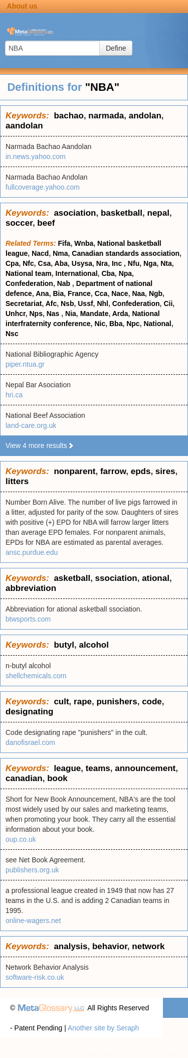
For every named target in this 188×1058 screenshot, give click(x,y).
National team (29, 273)
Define (116, 48)
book (57, 778)
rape (83, 701)
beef (46, 223)
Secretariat (24, 303)
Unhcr (16, 314)
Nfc (28, 263)
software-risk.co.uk (35, 977)
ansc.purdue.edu (32, 552)
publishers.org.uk (32, 870)
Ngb (155, 293)
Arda (120, 314)
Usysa (82, 263)
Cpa (12, 263)
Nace (119, 293)
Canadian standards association (125, 253)
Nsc (12, 334)
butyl (64, 645)
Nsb (67, 303)
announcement (145, 768)
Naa (138, 293)
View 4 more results (40, 445)
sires (165, 471)
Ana (42, 293)
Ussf (85, 303)
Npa (125, 273)
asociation (75, 213)
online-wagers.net (33, 921)
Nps (35, 314)
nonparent (74, 471)
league (67, 768)
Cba (107, 273)
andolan (145, 115)
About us (22, 6)
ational (155, 578)
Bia (58, 293)
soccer (19, 223)
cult (61, 701)
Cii (167, 303)
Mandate (94, 314)
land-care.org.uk (31, 425)
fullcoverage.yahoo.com (43, 187)
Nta (166, 263)
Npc (132, 324)
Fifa (64, 243)
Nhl (102, 303)
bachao (69, 115)
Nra (102, 263)
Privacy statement (104, 1048)
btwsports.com (28, 619)
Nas (54, 314)
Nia (70, 314)
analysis (70, 946)
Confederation (29, 283)
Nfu (133, 263)
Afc (51, 303)
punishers (116, 701)
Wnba (83, 243)
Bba (115, 324)
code (152, 701)
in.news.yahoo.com (36, 157)
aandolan (24, 125)
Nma (60, 253)
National (157, 324)
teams (98, 768)
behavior (109, 946)
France (79, 293)
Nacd (40, 253)
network (148, 946)
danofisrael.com (30, 742)
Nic (99, 324)
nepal (158, 213)
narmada (106, 115)
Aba (61, 263)
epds (141, 471)
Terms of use (158, 1048)
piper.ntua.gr (25, 364)
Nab (64, 283)
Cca (101, 293)
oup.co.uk (21, 839)
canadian (24, 778)
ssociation (116, 578)
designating (29, 711)
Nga (149, 263)
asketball (72, 578)
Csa (44, 263)
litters (17, 481)
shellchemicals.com (36, 676)
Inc (118, 263)
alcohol (94, 645)
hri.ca (14, 395)
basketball (121, 213)
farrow (113, 471)
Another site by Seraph (103, 1028)
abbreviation (31, 588)
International (77, 273)
